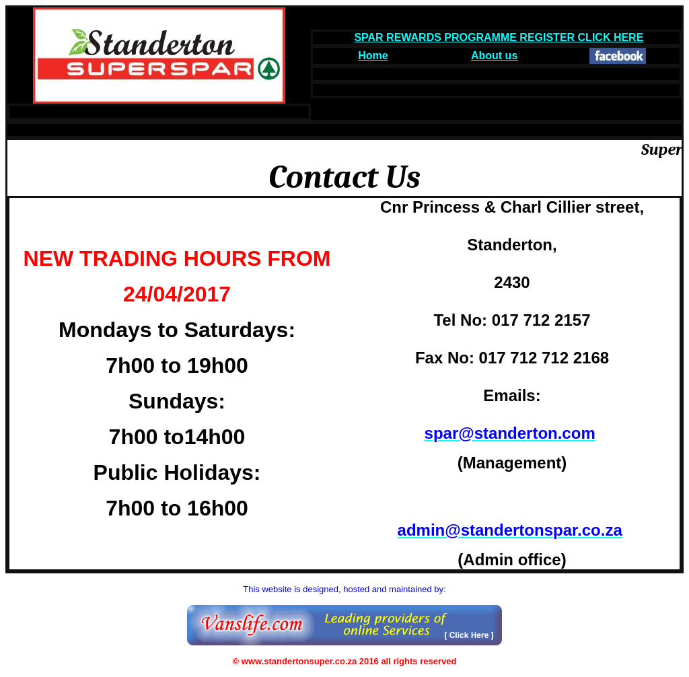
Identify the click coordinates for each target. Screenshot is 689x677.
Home (373, 55)
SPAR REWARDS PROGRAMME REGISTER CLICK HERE (498, 37)
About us (494, 55)
